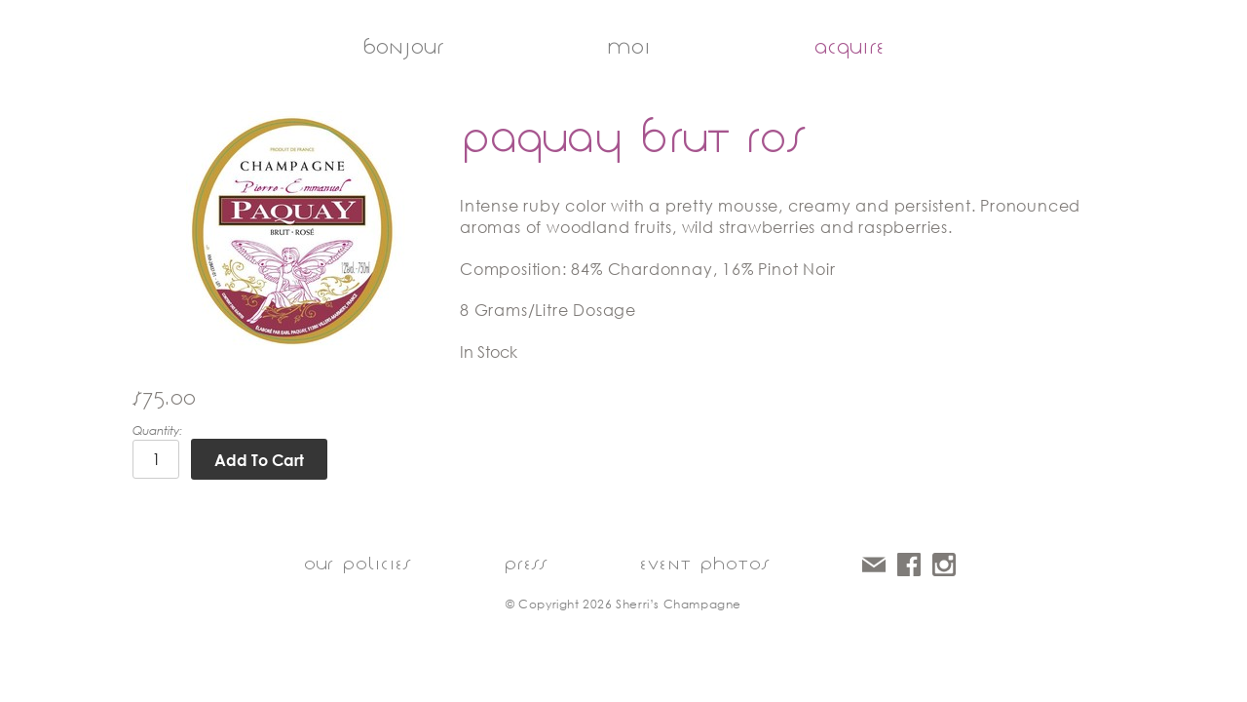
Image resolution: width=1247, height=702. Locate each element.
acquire (849, 46)
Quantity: (157, 430)
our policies (357, 563)
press (526, 563)
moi (629, 46)
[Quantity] (155, 459)
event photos (705, 563)
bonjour (402, 46)
